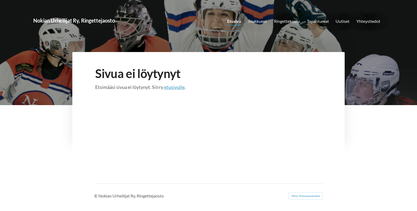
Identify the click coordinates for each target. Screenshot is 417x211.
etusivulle (174, 87)
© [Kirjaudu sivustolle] (96, 195)
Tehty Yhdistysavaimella (305, 195)
